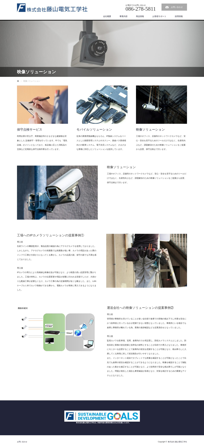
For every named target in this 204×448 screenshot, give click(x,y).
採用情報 (179, 16)
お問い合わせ (177, 7)
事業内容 (124, 16)
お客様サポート (159, 16)
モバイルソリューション (94, 129)
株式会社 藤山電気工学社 (177, 442)
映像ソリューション (150, 129)
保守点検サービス (29, 129)
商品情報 (140, 16)
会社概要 (107, 16)
